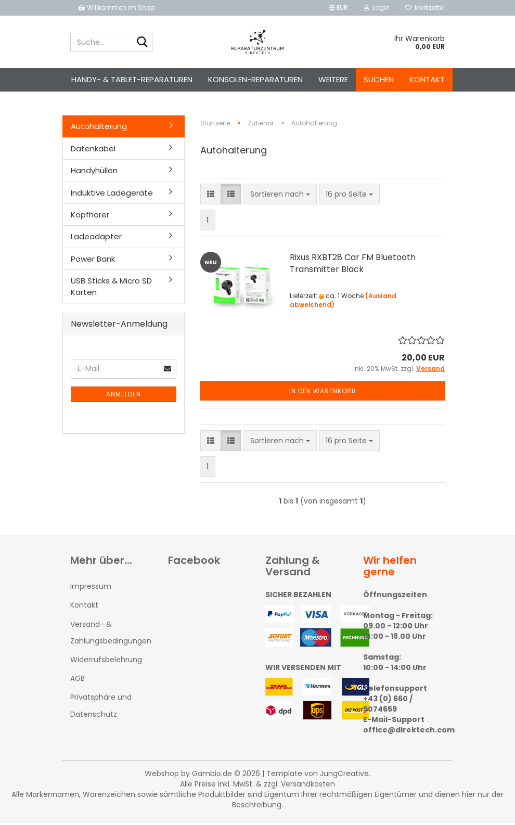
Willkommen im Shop (116, 7)
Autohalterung (99, 128)
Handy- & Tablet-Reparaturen (131, 79)
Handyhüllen (94, 172)
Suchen (379, 79)
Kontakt (427, 79)
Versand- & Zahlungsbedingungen (110, 634)
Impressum (90, 588)
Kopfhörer (90, 216)
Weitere (333, 79)
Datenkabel (93, 150)
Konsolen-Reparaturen (255, 79)
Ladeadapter (96, 238)
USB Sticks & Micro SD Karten (111, 288)
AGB (77, 680)
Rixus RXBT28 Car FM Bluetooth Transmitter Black (353, 265)
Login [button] (377, 7)
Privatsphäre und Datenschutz (101, 707)
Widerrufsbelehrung (106, 661)
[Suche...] (142, 42)
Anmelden (123, 396)
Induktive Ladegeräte (112, 194)
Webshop (162, 775)
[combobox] (280, 196)
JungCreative (344, 775)
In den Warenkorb (322, 393)
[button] (338, 8)
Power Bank (93, 260)
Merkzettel (425, 7)
